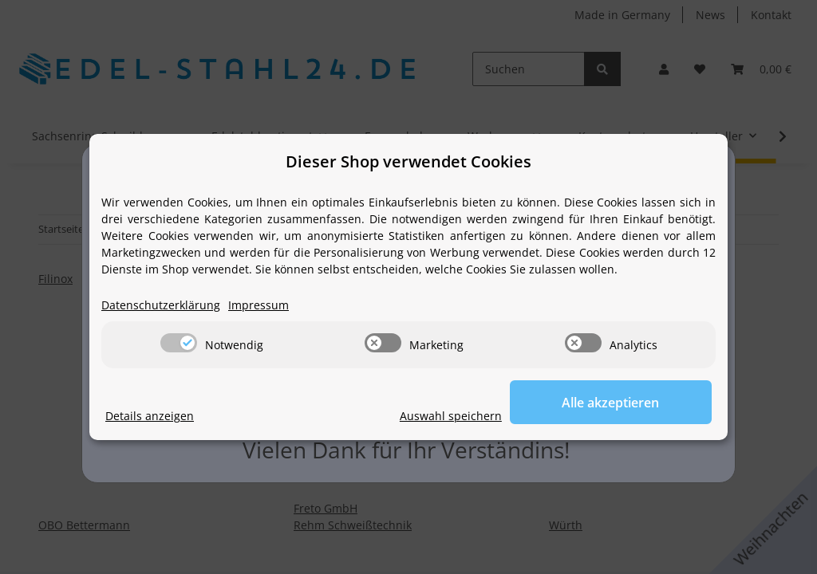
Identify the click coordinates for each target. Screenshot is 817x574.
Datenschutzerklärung (160, 305)
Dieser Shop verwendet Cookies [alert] (408, 161)
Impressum (258, 305)
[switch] (178, 343)
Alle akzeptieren (632, 402)
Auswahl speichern (493, 416)
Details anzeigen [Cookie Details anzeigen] (149, 416)
